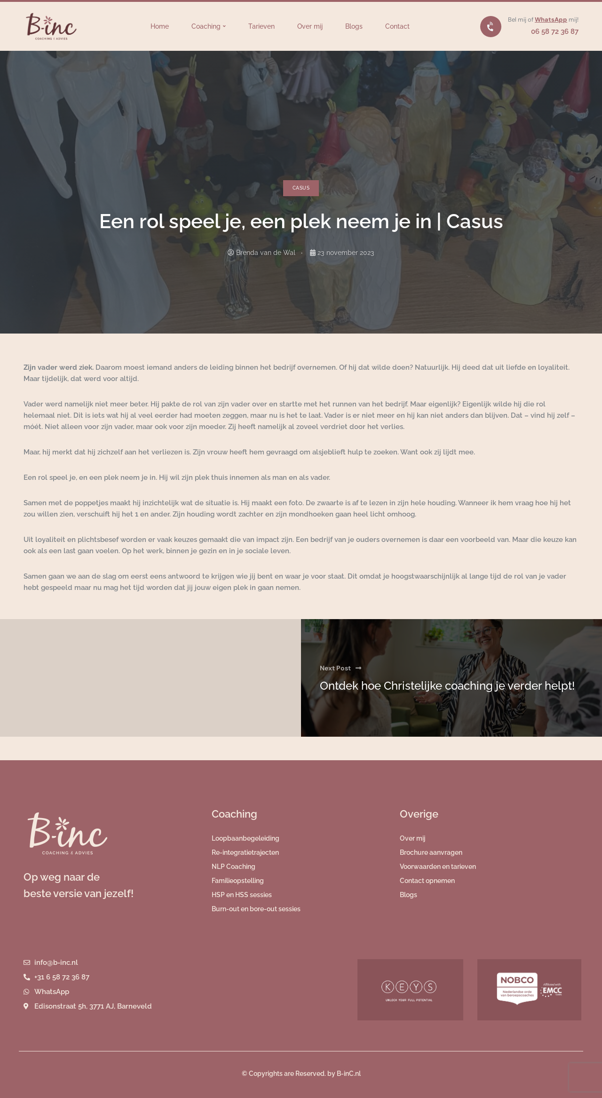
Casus (301, 188)
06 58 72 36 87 (554, 31)
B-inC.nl (349, 1073)
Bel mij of (521, 20)
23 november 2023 (345, 252)
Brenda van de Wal (265, 252)
